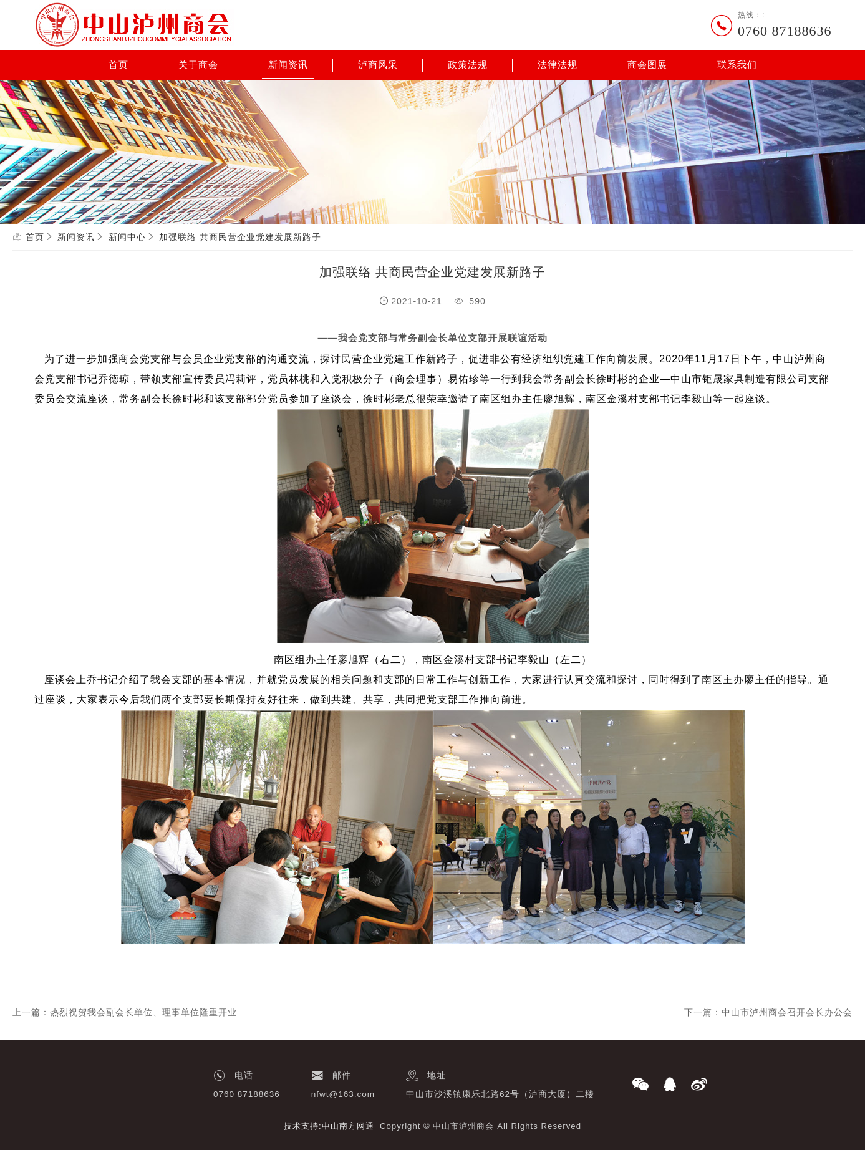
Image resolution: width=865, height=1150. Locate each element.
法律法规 (557, 65)
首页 (118, 65)
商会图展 (647, 65)
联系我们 (737, 65)
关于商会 (198, 65)
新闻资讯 (288, 65)
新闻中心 (127, 237)
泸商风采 (378, 65)
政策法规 (468, 65)
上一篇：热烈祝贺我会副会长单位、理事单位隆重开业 (124, 1012)
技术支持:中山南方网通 (329, 1126)
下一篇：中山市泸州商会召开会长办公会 (768, 1012)
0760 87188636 (785, 31)
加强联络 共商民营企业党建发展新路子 (240, 237)
